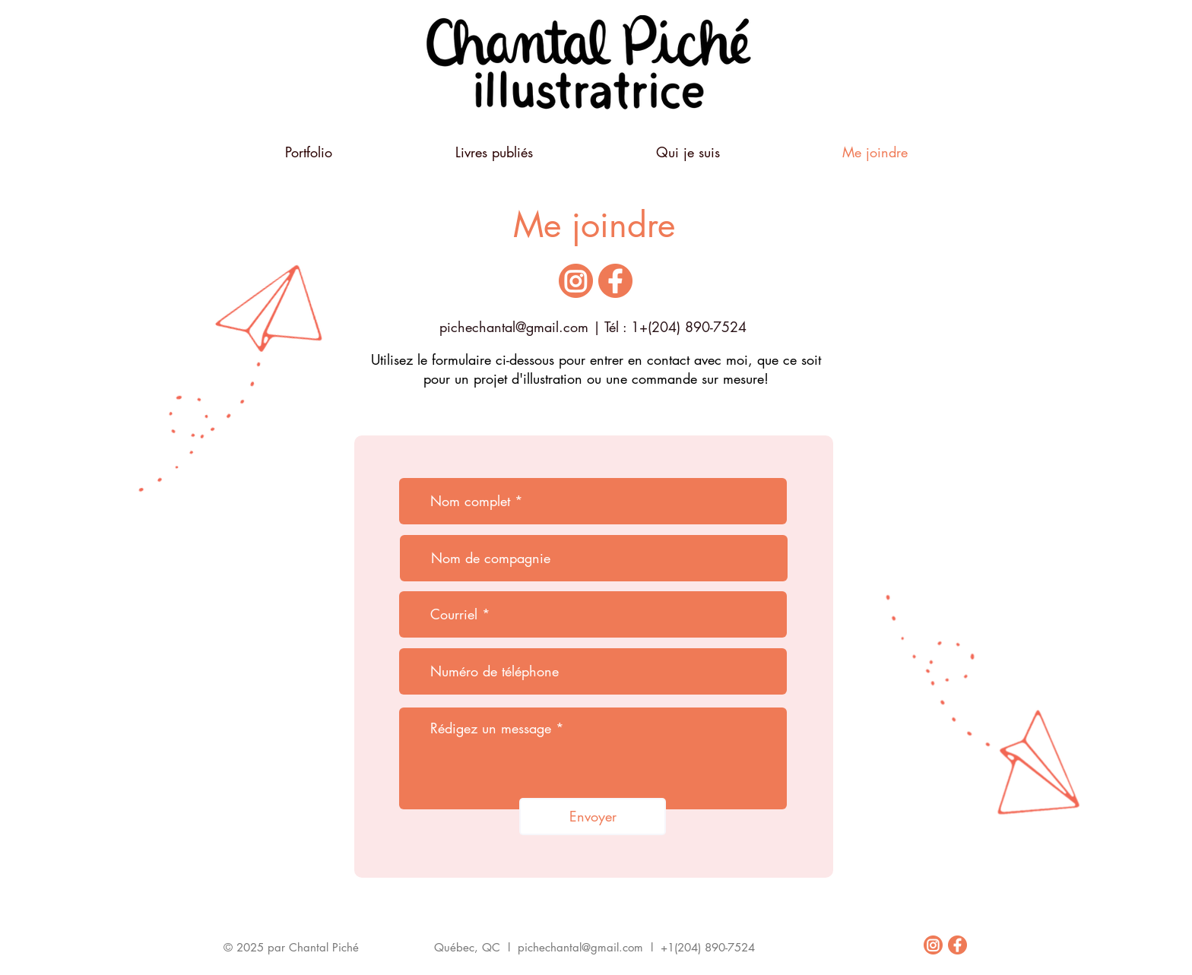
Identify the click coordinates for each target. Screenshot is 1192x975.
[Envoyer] (592, 816)
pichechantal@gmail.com (513, 327)
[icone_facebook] (615, 281)
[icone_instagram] (576, 281)
